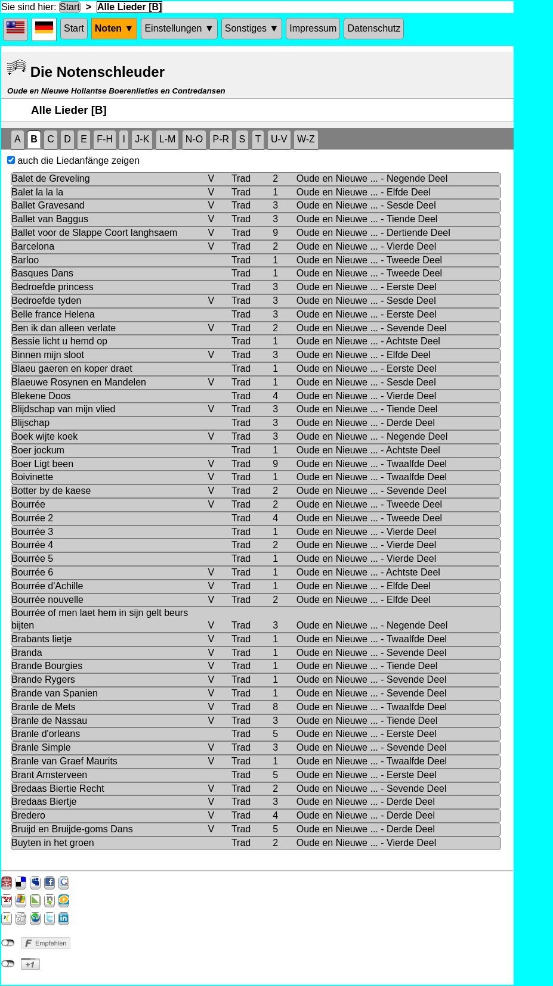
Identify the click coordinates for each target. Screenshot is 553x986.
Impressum (312, 28)
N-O (194, 139)
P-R (221, 139)
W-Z (306, 139)
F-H (105, 139)
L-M (167, 139)
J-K (142, 139)
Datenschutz (373, 28)
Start (70, 7)
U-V (279, 139)
